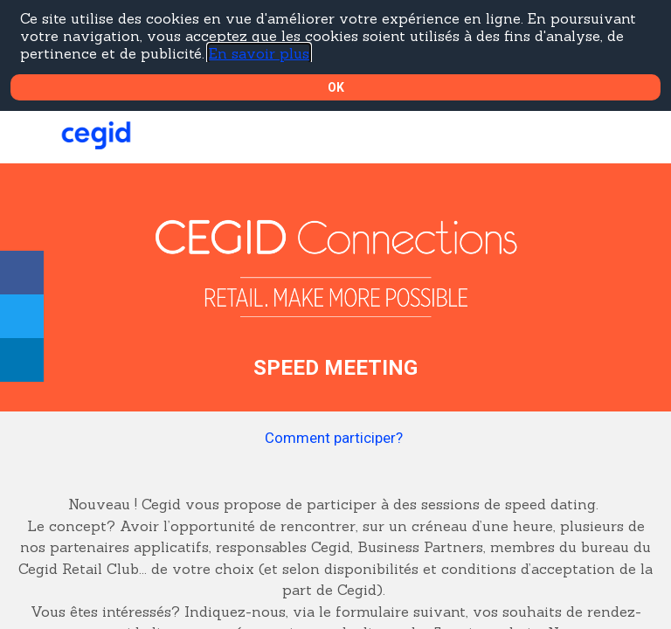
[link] (22, 272)
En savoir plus (259, 53)
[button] (26, 137)
